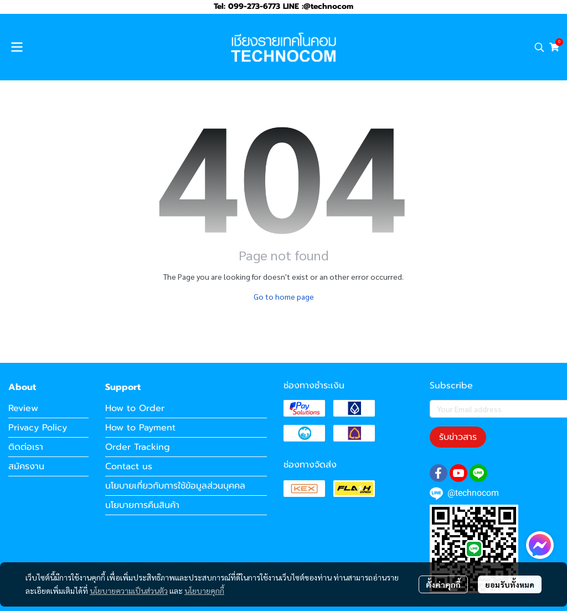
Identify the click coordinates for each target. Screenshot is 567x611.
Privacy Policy (37, 427)
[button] (539, 47)
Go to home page (284, 296)
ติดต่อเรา (25, 447)
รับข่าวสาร (458, 437)
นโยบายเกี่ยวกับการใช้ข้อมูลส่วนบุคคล (175, 485)
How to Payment (140, 427)
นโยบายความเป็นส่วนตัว (129, 590)
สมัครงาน (26, 466)
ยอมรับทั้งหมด (509, 584)
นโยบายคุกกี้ (204, 590)
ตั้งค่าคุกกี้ (443, 584)
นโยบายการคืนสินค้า (142, 505)
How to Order (134, 408)
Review (23, 408)
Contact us (128, 466)
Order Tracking (137, 447)
